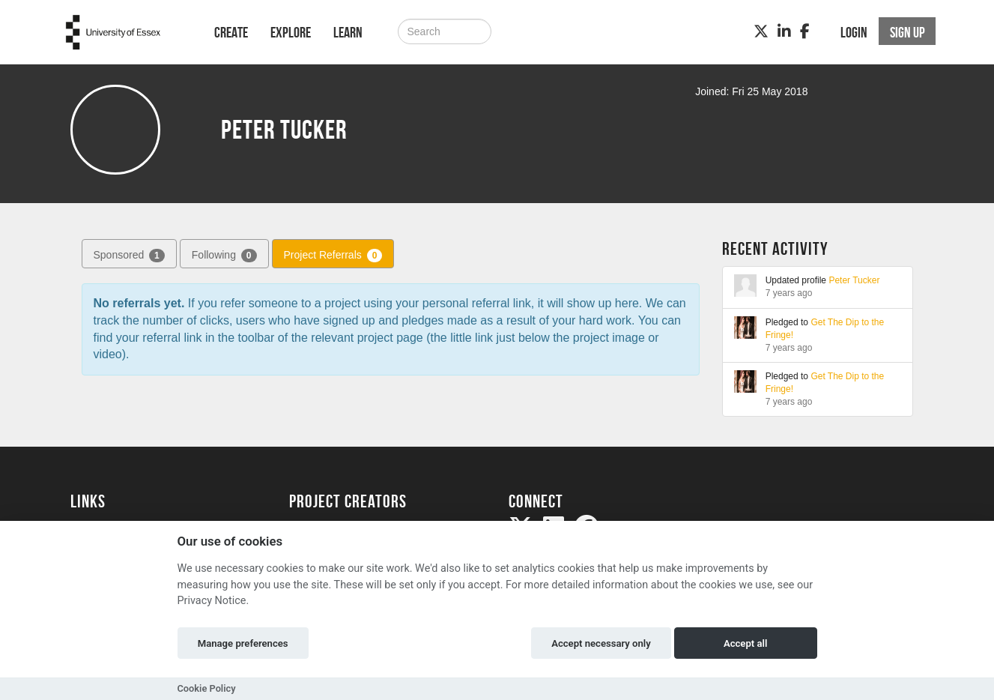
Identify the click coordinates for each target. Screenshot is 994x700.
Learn (348, 32)
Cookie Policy (207, 688)
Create (231, 32)
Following (224, 255)
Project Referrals (333, 255)
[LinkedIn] (784, 31)
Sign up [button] (907, 32)
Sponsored (129, 255)
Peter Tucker (853, 280)
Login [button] (853, 32)
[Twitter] (761, 31)
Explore (290, 32)
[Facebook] (804, 31)
